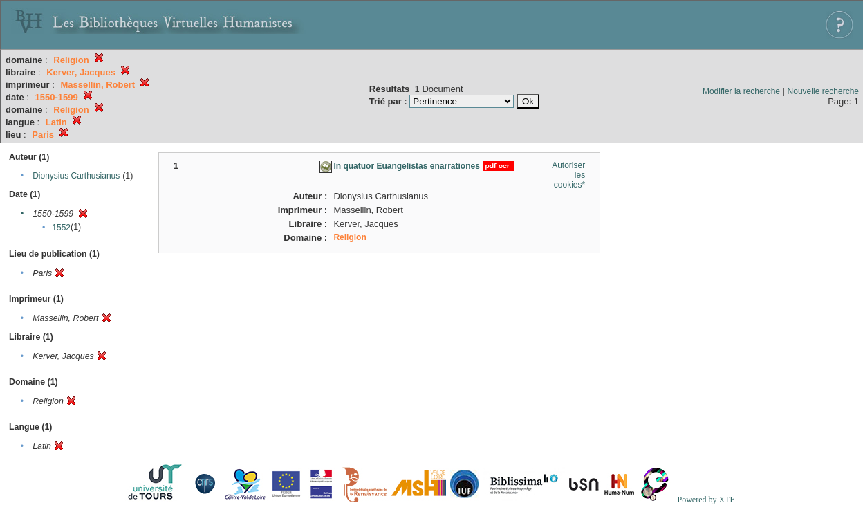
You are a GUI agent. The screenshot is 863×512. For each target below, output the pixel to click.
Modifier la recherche (741, 91)
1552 (61, 227)
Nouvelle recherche (823, 91)
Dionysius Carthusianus (76, 176)
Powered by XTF (705, 499)
